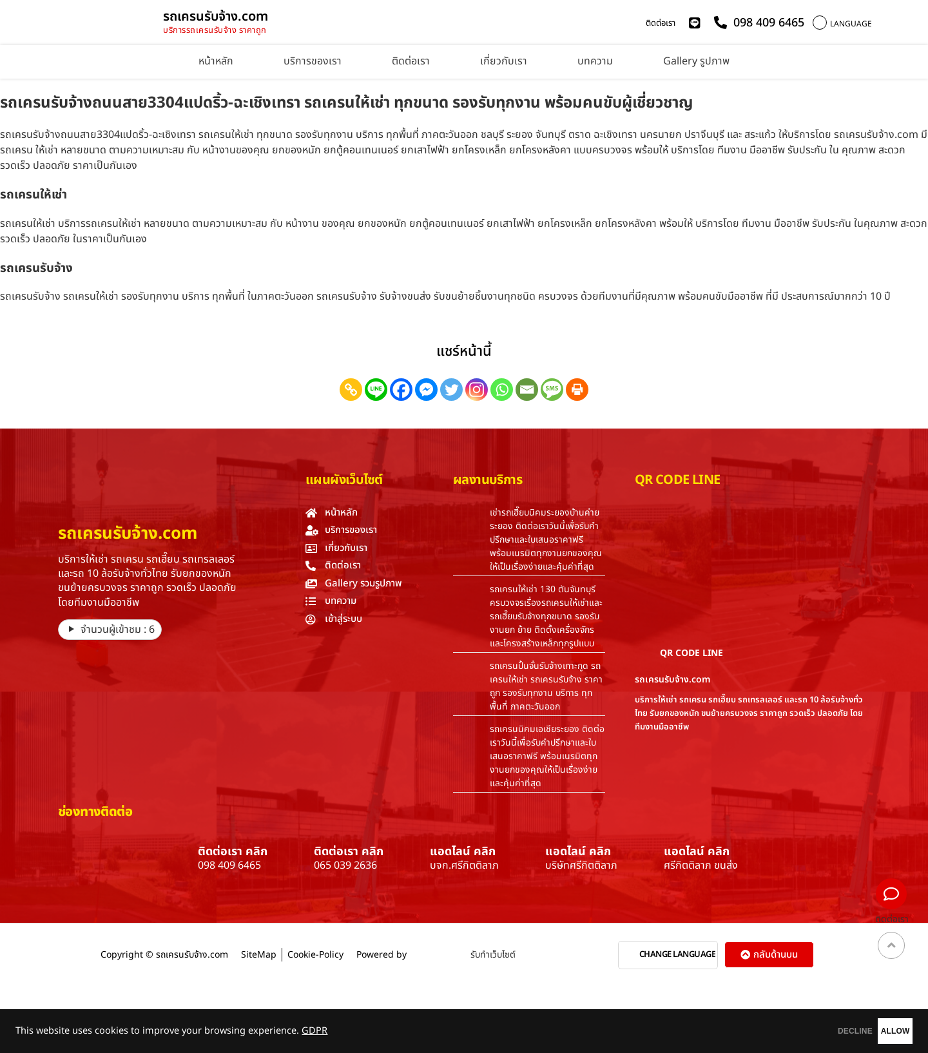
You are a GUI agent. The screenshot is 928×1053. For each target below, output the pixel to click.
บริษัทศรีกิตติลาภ (581, 865)
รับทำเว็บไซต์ (493, 954)
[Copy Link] (351, 389)
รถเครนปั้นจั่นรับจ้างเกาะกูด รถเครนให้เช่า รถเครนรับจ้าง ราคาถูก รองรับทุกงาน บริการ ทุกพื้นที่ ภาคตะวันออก (546, 686)
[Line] (376, 389)
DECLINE (795, 1031)
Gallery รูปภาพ (696, 61)
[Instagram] (476, 389)
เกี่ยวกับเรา (503, 61)
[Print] (577, 389)
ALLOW (875, 1031)
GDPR (314, 1031)
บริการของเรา (313, 61)
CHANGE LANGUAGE (677, 955)
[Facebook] (401, 389)
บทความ (595, 61)
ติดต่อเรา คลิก (232, 851)
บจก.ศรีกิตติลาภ (464, 865)
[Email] (527, 389)
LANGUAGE (851, 24)
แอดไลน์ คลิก (463, 851)
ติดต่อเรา (660, 23)
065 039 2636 (345, 865)
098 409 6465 (229, 865)
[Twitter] (451, 389)
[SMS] (552, 389)
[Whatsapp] (501, 389)
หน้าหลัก (215, 61)
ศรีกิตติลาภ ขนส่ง (701, 865)
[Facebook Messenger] (426, 389)
